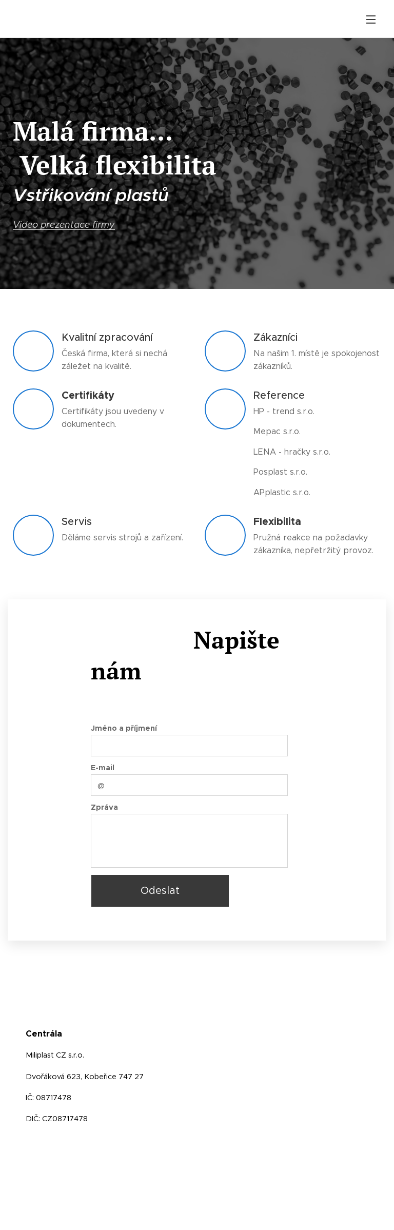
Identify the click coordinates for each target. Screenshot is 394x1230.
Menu (371, 19)
